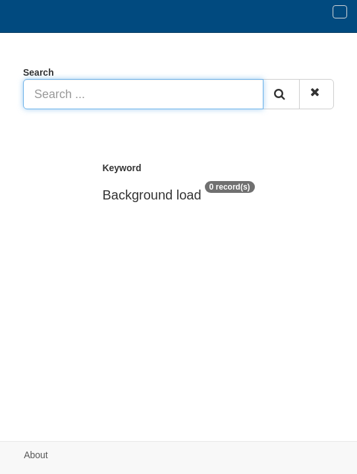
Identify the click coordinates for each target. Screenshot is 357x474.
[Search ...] (143, 94)
